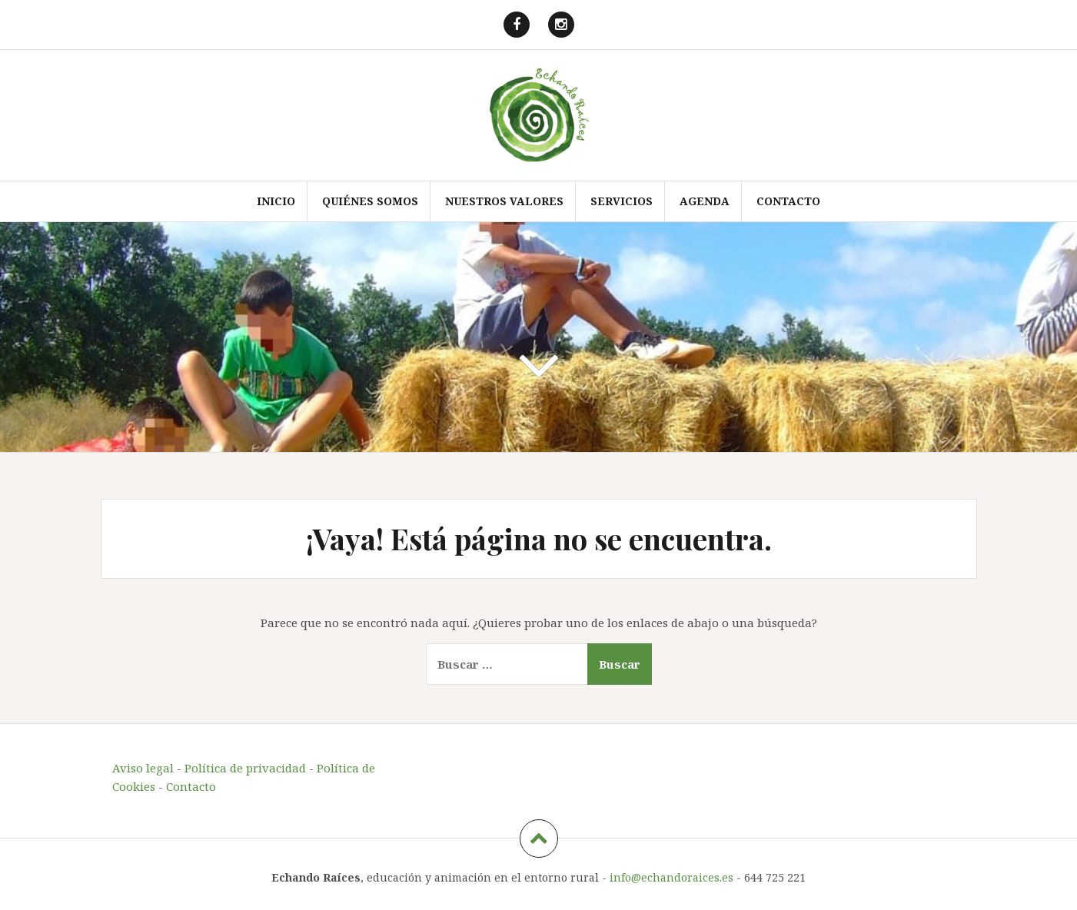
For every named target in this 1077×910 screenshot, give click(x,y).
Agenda (705, 201)
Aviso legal (143, 767)
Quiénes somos (370, 201)
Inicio (276, 201)
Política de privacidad (245, 767)
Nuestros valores (504, 201)
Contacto (788, 201)
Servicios (621, 201)
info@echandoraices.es (671, 877)
